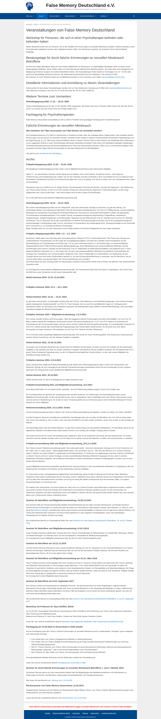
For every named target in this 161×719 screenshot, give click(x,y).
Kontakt (47, 713)
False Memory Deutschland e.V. (80, 5)
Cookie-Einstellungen (109, 713)
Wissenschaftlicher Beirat (61, 713)
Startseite (29, 24)
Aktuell (43, 16)
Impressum (76, 713)
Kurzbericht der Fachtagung (50, 153)
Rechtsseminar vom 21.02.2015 (74, 698)
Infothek (105, 16)
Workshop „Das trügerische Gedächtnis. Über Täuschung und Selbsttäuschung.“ (93, 622)
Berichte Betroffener (89, 16)
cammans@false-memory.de (113, 77)
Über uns (31, 16)
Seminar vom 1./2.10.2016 (62, 680)
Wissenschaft (71, 16)
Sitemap (85, 713)
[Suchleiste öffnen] (134, 16)
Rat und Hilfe (56, 16)
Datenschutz (95, 713)
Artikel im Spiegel (41, 510)
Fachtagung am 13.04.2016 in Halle (72, 663)
